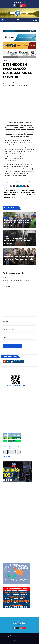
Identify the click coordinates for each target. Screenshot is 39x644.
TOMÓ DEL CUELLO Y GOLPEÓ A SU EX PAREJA (28, 192)
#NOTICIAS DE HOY (22, 85)
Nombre (6, 321)
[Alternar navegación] (18, 20)
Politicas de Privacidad (23, 640)
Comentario (7, 286)
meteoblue (6, 456)
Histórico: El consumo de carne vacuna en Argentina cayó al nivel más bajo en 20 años (19, 259)
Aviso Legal (13, 640)
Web (4, 337)
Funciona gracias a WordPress (11, 636)
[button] (33, 20)
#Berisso (25, 83)
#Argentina (18, 83)
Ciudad (5, 60)
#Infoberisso (11, 85)
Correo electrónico (9, 329)
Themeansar (33, 636)
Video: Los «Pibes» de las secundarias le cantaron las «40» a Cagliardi (17, 240)
